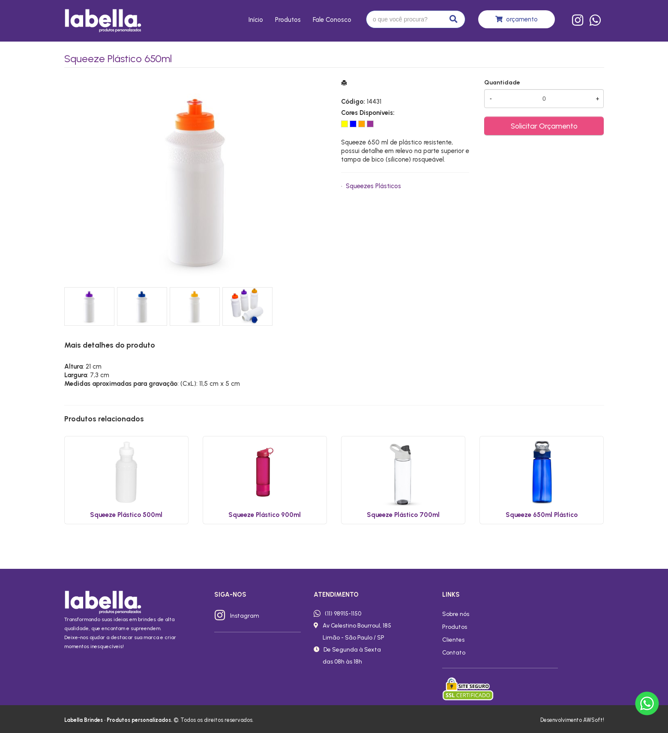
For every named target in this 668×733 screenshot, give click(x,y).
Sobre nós (455, 613)
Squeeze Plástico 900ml (264, 515)
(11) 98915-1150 (343, 613)
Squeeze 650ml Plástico (542, 515)
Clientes (453, 639)
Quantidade (502, 82)
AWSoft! (593, 720)
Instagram (244, 615)
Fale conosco (332, 20)
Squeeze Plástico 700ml (403, 515)
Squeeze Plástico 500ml (126, 515)
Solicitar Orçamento (544, 125)
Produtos (288, 20)
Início (256, 20)
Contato (453, 652)
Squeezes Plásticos (373, 186)
